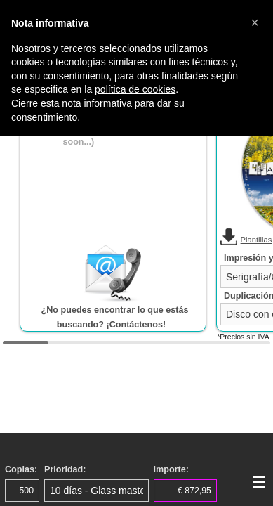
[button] (255, 22)
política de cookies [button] (135, 89)
